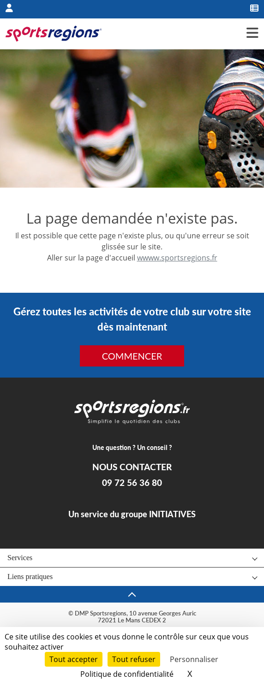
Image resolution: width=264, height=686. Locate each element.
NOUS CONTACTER (132, 467)
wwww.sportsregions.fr (177, 258)
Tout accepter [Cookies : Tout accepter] (73, 659)
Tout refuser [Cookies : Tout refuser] (134, 659)
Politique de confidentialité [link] (127, 674)
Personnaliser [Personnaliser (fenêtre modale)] (194, 659)
